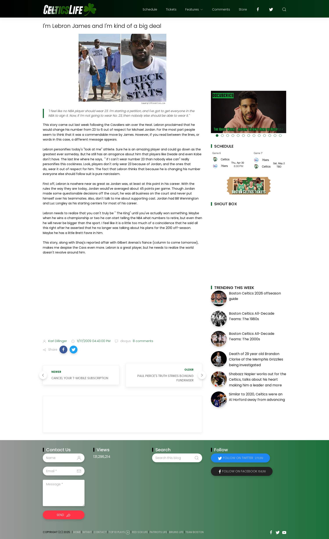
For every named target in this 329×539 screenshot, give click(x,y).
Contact (100, 532)
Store (243, 9)
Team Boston (194, 532)
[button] (63, 349)
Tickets (171, 9)
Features (194, 9)
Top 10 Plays (117, 532)
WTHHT (87, 532)
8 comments (142, 341)
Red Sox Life (140, 532)
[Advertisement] (122, 301)
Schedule (150, 9)
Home (77, 532)
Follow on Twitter (243, 458)
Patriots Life (158, 532)
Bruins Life (176, 532)
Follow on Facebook (244, 471)
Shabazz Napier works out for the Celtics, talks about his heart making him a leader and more (257, 379)
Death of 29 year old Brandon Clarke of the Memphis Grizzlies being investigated (256, 359)
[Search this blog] (177, 457)
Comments (221, 9)
